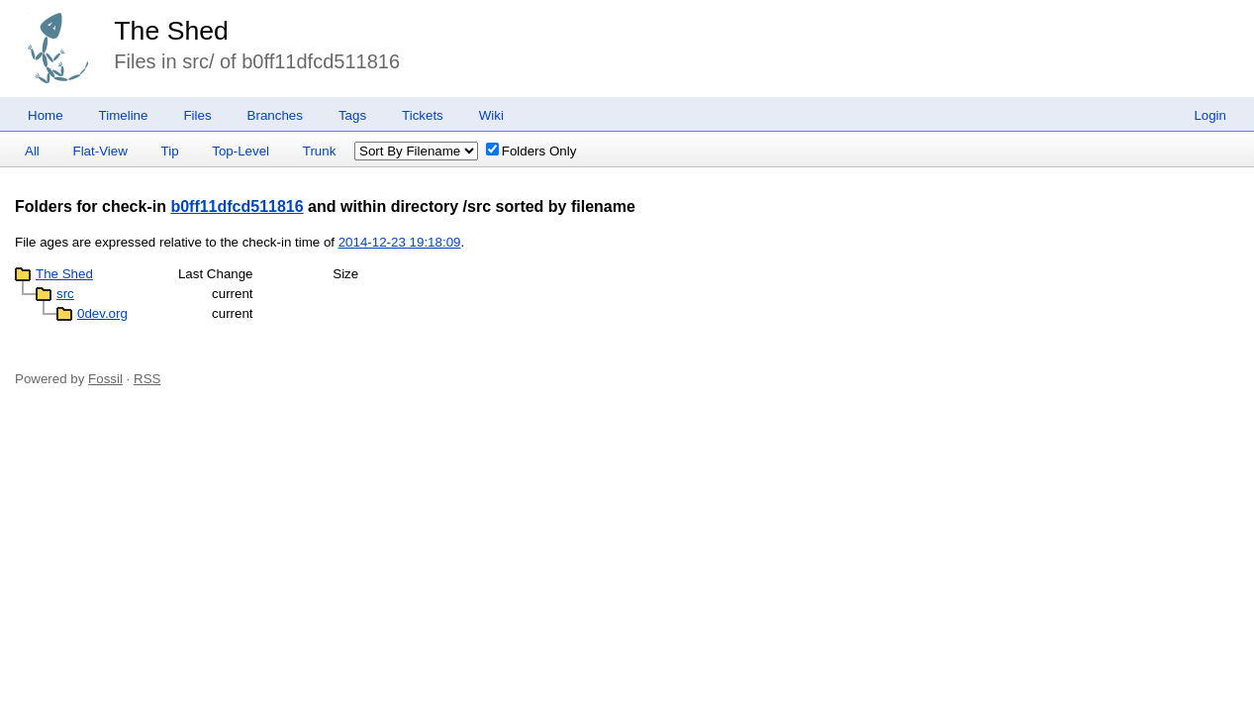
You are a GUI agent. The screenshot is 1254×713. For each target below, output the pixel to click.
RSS (147, 378)
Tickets (422, 115)
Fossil (105, 378)
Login (1210, 115)
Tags (352, 115)
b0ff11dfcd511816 (236, 206)
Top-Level (240, 151)
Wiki (491, 115)
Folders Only (531, 151)
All (32, 151)
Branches (275, 115)
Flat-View (100, 151)
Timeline (123, 115)
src (65, 293)
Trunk (320, 151)
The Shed (171, 31)
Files (197, 115)
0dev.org (102, 313)
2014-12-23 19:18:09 (399, 242)
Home (45, 115)
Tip (170, 151)
